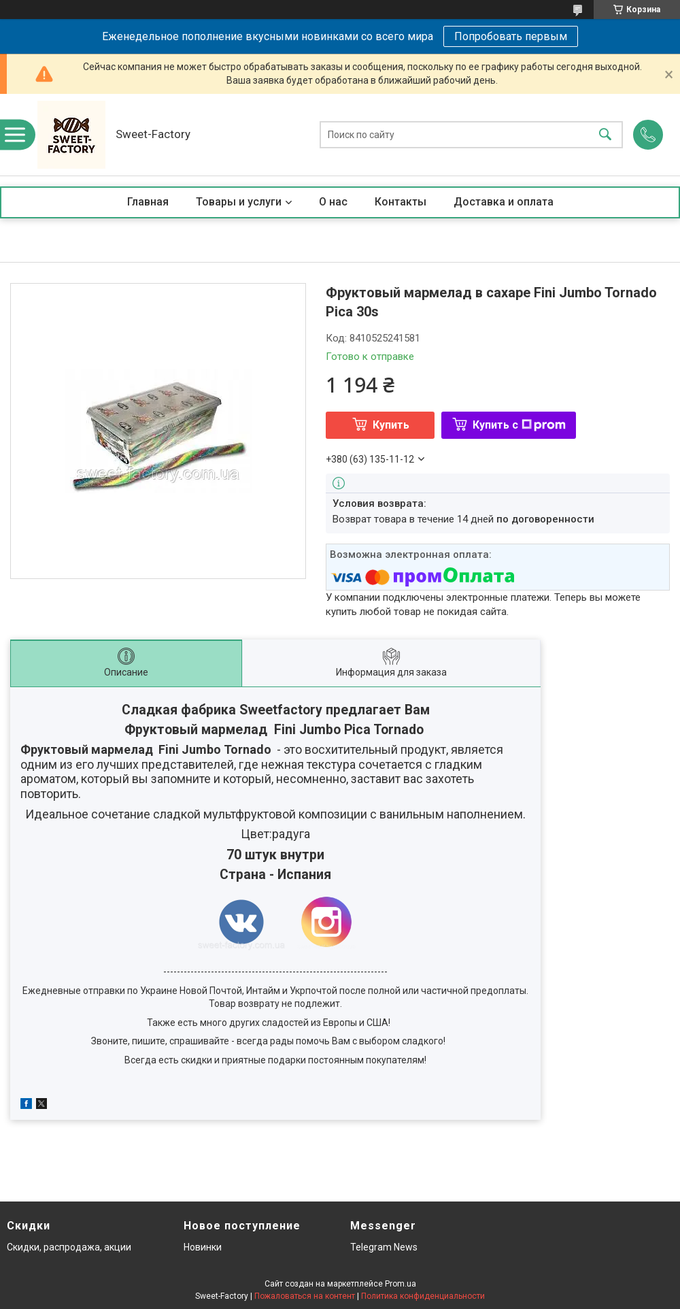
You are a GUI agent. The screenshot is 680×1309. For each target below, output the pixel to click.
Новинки (203, 1247)
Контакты (400, 201)
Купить (391, 424)
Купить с (519, 424)
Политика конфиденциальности (423, 1296)
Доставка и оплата (504, 201)
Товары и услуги (239, 201)
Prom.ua (400, 1284)
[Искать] (605, 135)
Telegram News (384, 1247)
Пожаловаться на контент (304, 1296)
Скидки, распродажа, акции (69, 1247)
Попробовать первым (510, 36)
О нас (333, 201)
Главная (148, 201)
